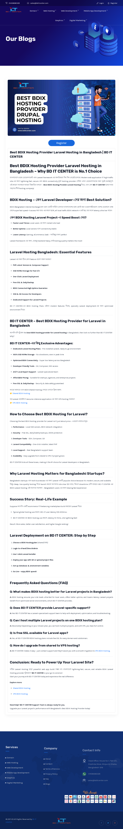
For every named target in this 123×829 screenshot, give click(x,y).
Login (100, 3)
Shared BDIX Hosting (21, 393)
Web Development (70, 11)
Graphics (60, 20)
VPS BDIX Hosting (20, 403)
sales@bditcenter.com (37, 3)
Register (112, 3)
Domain (34, 11)
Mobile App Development (95, 11)
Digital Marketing (78, 20)
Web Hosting (49, 11)
